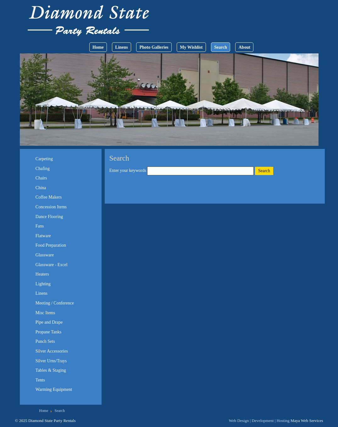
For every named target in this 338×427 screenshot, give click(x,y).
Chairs (41, 178)
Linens (121, 47)
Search (220, 47)
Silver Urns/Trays (51, 361)
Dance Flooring (49, 216)
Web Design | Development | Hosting (259, 420)
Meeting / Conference (55, 303)
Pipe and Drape (49, 322)
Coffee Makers (49, 197)
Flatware (43, 235)
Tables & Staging (51, 370)
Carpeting (44, 158)
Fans (40, 226)
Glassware (45, 255)
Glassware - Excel (52, 264)
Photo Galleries (153, 47)
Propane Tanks (48, 332)
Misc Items (45, 312)
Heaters (42, 274)
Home (98, 47)
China (41, 187)
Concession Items (51, 207)
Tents (40, 380)
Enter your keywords (128, 170)
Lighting (43, 284)
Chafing (43, 168)
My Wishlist (191, 47)
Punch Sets (45, 341)
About (244, 47)
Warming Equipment (54, 389)
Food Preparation (51, 245)
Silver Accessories (52, 351)
